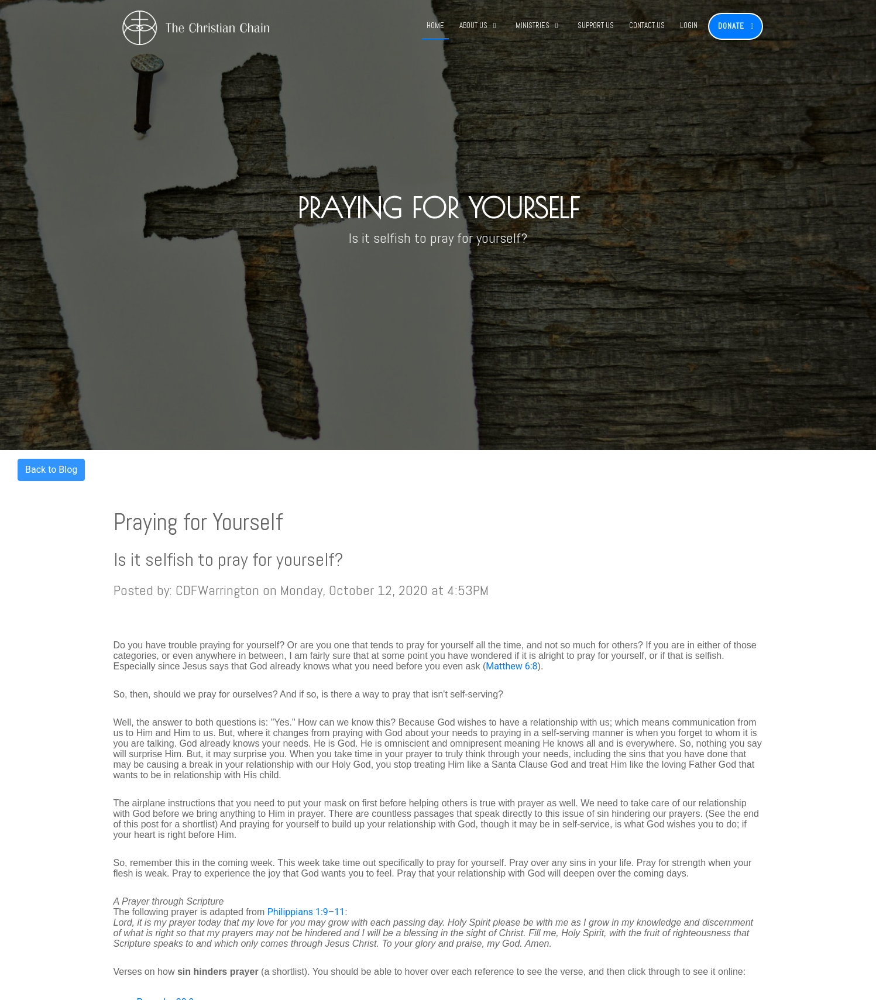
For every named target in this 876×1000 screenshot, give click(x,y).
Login (689, 25)
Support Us (596, 25)
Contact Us (647, 25)
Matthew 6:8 (511, 666)
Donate (731, 26)
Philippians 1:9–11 (306, 911)
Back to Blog (51, 469)
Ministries (532, 25)
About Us (473, 25)
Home (435, 25)
